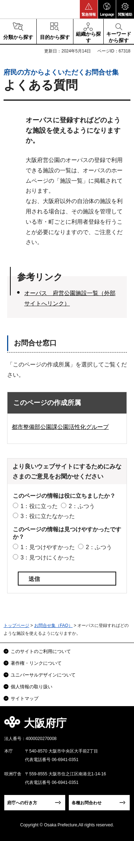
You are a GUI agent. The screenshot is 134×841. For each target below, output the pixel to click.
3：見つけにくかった (47, 557)
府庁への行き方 (22, 802)
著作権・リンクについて (36, 663)
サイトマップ (24, 698)
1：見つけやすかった (47, 547)
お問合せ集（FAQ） (53, 625)
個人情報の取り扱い (31, 686)
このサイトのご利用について (41, 651)
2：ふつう (82, 506)
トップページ (16, 625)
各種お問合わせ (87, 802)
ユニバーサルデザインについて (43, 675)
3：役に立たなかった (47, 516)
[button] (89, 9)
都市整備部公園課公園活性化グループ (60, 427)
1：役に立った (39, 506)
